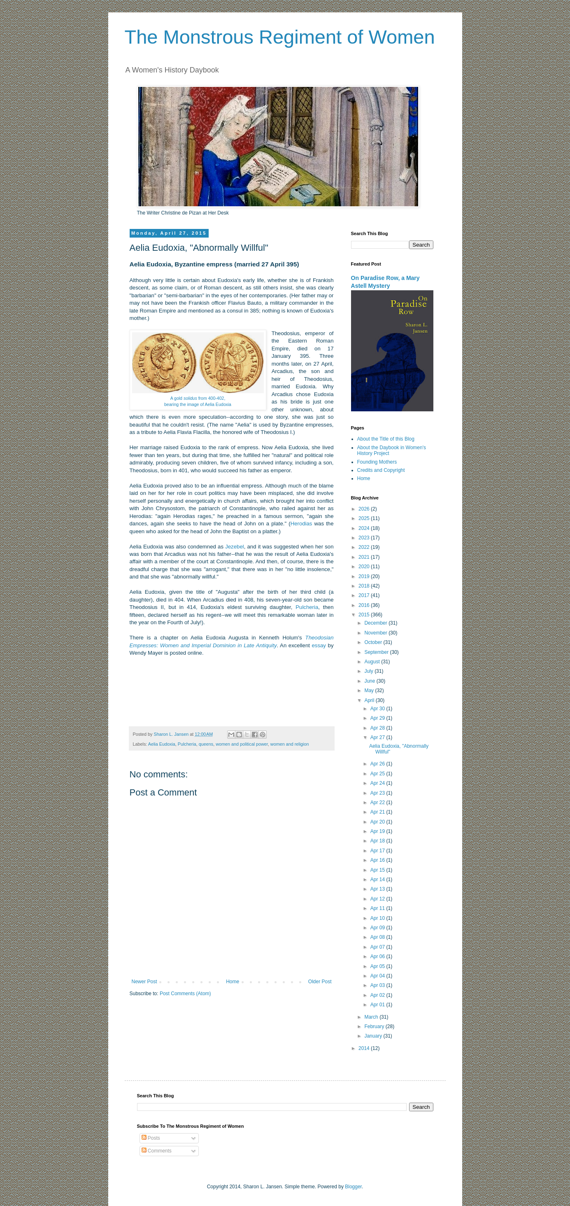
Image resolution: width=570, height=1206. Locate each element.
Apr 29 (378, 718)
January (373, 1036)
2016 (364, 605)
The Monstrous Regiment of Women (280, 37)
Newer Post (144, 981)
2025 (364, 518)
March (371, 1017)
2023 (364, 538)
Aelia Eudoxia (161, 744)
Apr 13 (378, 889)
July (369, 671)
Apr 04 (378, 976)
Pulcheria (306, 607)
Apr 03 (378, 985)
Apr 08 (378, 937)
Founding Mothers (377, 462)
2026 (364, 509)
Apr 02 (378, 995)
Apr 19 (378, 831)
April (369, 700)
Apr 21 (378, 812)
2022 (364, 547)
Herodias (301, 523)
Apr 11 (378, 908)
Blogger (353, 1187)
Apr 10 (378, 918)
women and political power (242, 744)
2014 (364, 1048)
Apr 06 (378, 956)
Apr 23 (378, 793)
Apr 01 (378, 1005)
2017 (364, 595)
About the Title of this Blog (385, 439)
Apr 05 (378, 966)
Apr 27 (378, 737)
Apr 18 (378, 841)
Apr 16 (378, 860)
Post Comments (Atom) (185, 993)
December (376, 623)
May (369, 690)
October (373, 642)
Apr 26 (378, 764)
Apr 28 (378, 728)
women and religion (289, 744)
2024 (364, 528)
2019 (364, 576)
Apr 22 (378, 802)
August (372, 662)
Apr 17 (378, 851)
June (370, 681)
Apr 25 (378, 774)
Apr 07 (378, 947)
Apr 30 (378, 708)
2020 (364, 566)
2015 (364, 615)
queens (206, 744)
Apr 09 (378, 928)
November (376, 633)
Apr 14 (378, 879)
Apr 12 (378, 899)
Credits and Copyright (381, 470)
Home (232, 981)
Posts (151, 1138)
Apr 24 (378, 783)
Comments (157, 1151)
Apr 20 (378, 822)
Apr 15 (378, 870)
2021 (364, 557)
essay (319, 645)
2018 (364, 586)
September (377, 652)
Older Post (320, 981)
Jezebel (234, 547)
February (374, 1026)
